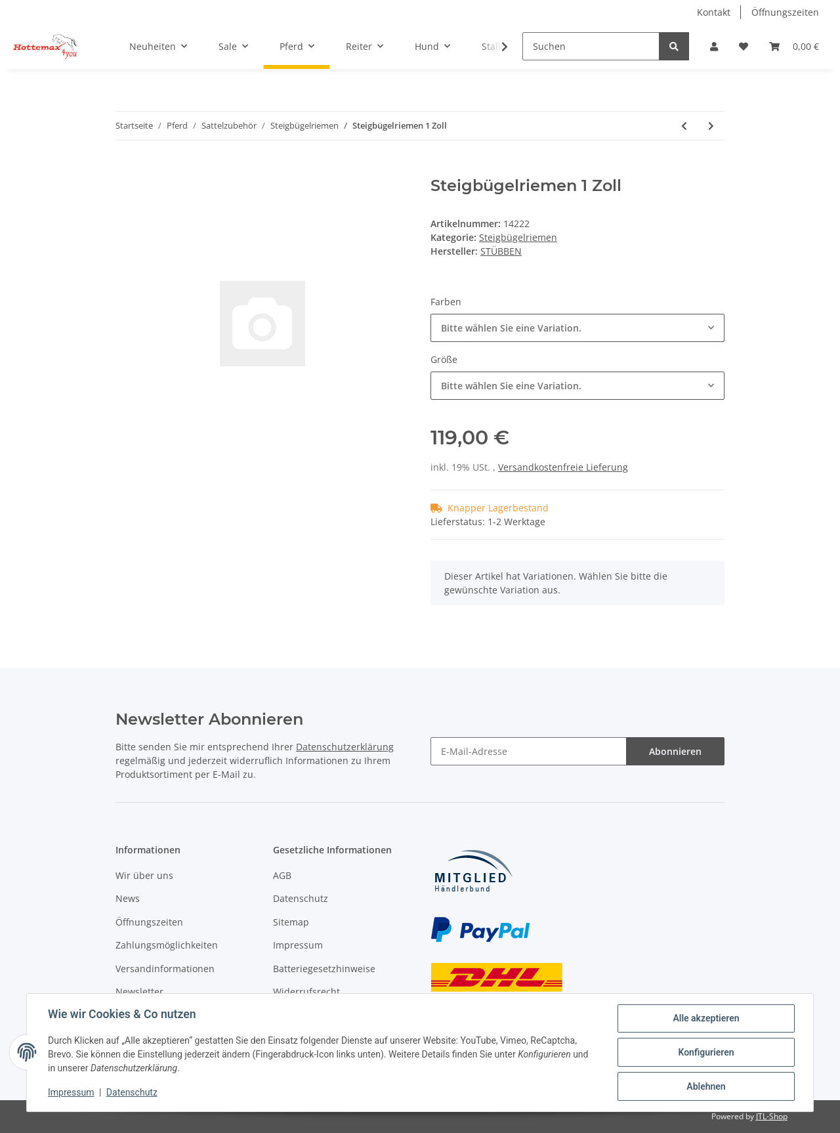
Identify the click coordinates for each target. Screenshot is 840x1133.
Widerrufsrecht (306, 991)
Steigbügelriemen (518, 237)
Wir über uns (144, 875)
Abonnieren (675, 751)
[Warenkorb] (794, 46)
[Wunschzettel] (743, 46)
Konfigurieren (706, 1052)
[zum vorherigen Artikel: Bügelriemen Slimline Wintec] (684, 126)
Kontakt (713, 12)
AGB (282, 875)
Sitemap (291, 922)
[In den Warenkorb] (126, 169)
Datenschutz (300, 898)
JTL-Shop (772, 1116)
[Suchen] (591, 46)
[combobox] (577, 328)
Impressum (298, 945)
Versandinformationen (165, 968)
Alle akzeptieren (706, 1018)
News (128, 898)
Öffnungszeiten (785, 12)
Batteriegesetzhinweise (324, 968)
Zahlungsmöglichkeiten (167, 945)
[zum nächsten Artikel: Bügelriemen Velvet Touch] (711, 126)
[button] (714, 46)
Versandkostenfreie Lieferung (563, 467)
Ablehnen (705, 1086)
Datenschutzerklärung (345, 746)
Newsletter (139, 991)
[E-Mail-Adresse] (528, 751)
